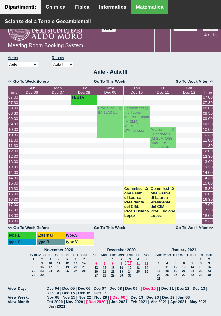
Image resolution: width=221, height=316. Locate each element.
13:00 (13, 161)
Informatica (112, 7)
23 (42, 271)
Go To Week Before (31, 81)
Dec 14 (53, 293)
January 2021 (184, 250)
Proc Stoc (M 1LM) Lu (110, 110)
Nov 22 (85, 297)
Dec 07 (100, 288)
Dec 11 (167, 288)
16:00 (13, 194)
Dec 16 (84, 293)
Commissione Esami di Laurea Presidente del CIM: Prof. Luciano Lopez (136, 202)
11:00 (13, 140)
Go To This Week (109, 81)
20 (75, 267)
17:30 (13, 210)
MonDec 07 (58, 90)
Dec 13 (199, 288)
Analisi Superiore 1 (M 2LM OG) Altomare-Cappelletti (163, 138)
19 (67, 267)
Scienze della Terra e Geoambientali (48, 21)
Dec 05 (68, 288)
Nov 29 (100, 297)
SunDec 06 (32, 90)
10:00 (13, 129)
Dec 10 (149, 288)
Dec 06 (84, 288)
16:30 (13, 199)
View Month (18, 302)
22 (33, 271)
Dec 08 (115, 288)
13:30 (13, 167)
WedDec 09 (110, 90)
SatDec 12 (189, 90)
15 (33, 267)
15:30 (13, 188)
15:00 (13, 183)
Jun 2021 (57, 306)
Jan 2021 (119, 302)
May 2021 (198, 302)
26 (67, 271)
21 (83, 267)
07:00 (13, 97)
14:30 (13, 178)
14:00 (13, 172)
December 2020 (121, 250)
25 (58, 271)
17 (50, 267)
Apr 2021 (178, 302)
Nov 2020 (74, 302)
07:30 (13, 102)
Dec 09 (131, 288)
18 (58, 267)
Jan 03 (184, 297)
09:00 (13, 118)
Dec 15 (68, 293)
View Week (18, 297)
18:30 (13, 221)
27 (75, 271)
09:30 (13, 124)
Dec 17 (100, 293)
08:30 (13, 113)
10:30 (13, 135)
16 (42, 267)
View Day (16, 288)
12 (67, 263)
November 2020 (58, 250)
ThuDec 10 (137, 90)
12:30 (13, 156)
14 (83, 263)
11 (58, 263)
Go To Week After (192, 81)
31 (129, 275)
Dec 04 (53, 288)
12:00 (13, 151)
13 (75, 263)
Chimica (55, 7)
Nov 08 (53, 297)
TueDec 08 (84, 90)
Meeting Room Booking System (45, 45)
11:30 (13, 145)
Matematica (150, 7)
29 (33, 275)
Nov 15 (68, 297)
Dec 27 (168, 297)
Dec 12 (183, 288)
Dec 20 (152, 297)
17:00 (13, 205)
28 (83, 271)
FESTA (78, 97)
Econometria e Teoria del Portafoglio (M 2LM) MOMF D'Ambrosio (136, 119)
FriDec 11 (163, 90)
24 (50, 271)
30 (42, 275)
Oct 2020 (55, 302)
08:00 (13, 108)
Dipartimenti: (20, 7)
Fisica (82, 7)
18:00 (13, 215)
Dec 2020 (96, 302)
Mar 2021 (158, 302)
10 (50, 263)
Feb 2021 (139, 302)
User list (211, 34)
